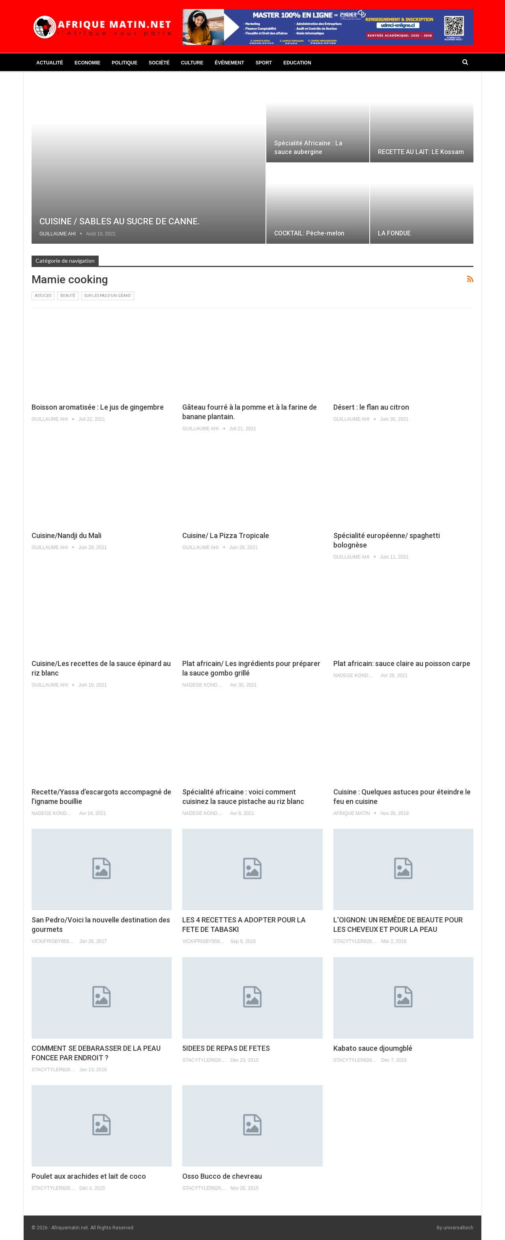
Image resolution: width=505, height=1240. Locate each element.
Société (159, 63)
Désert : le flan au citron (371, 407)
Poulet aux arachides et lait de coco (89, 1176)
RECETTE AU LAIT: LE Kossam (421, 152)
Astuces (43, 296)
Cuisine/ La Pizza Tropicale (225, 535)
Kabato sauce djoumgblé (372, 1048)
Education (297, 63)
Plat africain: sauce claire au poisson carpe (401, 663)
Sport (264, 63)
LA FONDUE (394, 233)
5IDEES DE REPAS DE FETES (226, 1048)
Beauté (67, 296)
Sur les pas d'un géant (107, 296)
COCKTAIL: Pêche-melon (309, 233)
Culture (192, 63)
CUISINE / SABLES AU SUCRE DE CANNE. (119, 221)
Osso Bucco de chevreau (222, 1176)
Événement (229, 63)
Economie (87, 63)
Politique (124, 63)
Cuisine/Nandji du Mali (66, 535)
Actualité (49, 63)
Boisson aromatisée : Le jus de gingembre (98, 407)
